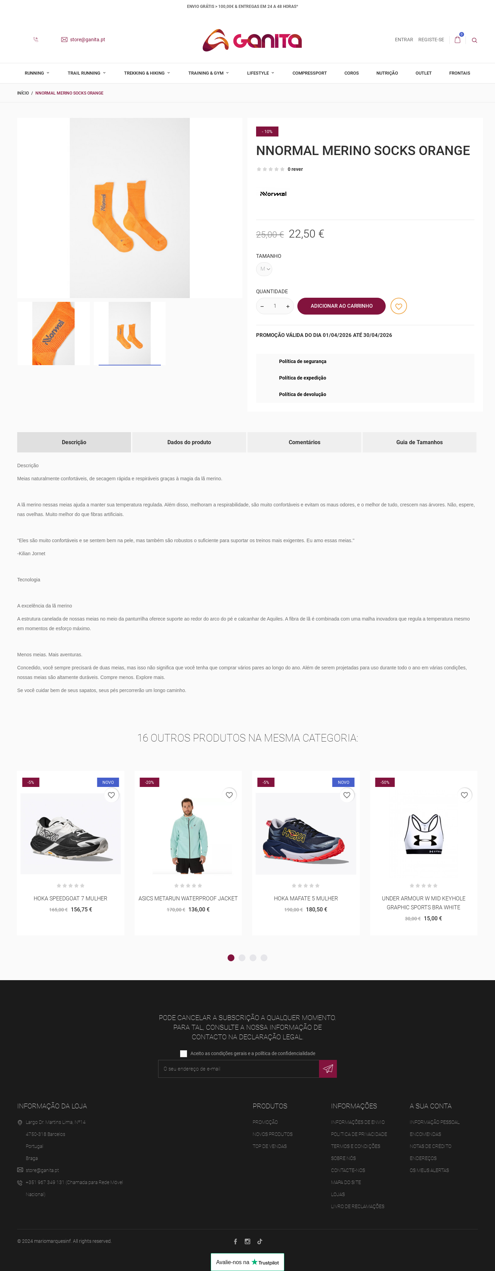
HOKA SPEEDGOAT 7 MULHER (70, 898)
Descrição (74, 442)
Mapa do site (346, 1182)
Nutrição (387, 73)
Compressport (310, 73)
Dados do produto (189, 442)
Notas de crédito (430, 1146)
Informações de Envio (358, 1122)
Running (35, 73)
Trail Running (84, 73)
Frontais (459, 73)
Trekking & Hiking (145, 73)
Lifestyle (258, 73)
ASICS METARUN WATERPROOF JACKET (188, 898)
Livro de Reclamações (357, 1206)
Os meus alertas (429, 1170)
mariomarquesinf (52, 1241)
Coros (351, 73)
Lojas (338, 1194)
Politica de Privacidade (359, 1134)
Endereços (423, 1158)
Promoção (265, 1122)
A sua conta (431, 1106)
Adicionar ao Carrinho (342, 306)
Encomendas (425, 1134)
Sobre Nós (343, 1158)
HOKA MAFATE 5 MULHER (306, 898)
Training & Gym (206, 73)
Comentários (304, 442)
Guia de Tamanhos (419, 442)
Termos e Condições (355, 1146)
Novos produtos (273, 1134)
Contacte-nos (348, 1170)
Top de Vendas (270, 1146)
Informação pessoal (435, 1122)
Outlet (424, 73)
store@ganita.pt (83, 39)
